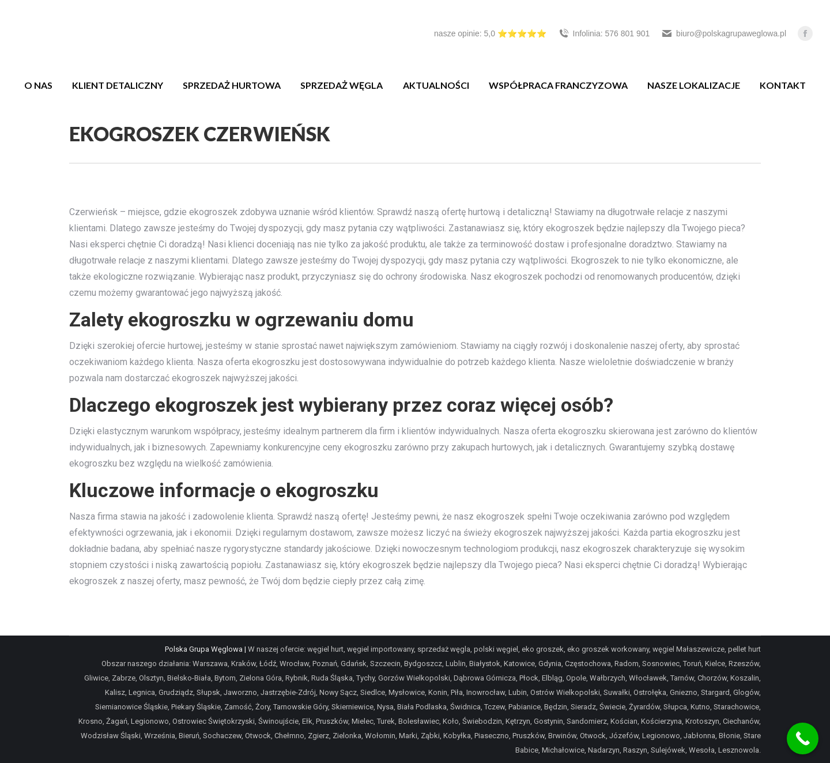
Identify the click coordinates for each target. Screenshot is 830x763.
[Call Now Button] (802, 738)
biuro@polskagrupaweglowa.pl (723, 33)
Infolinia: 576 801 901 (604, 33)
